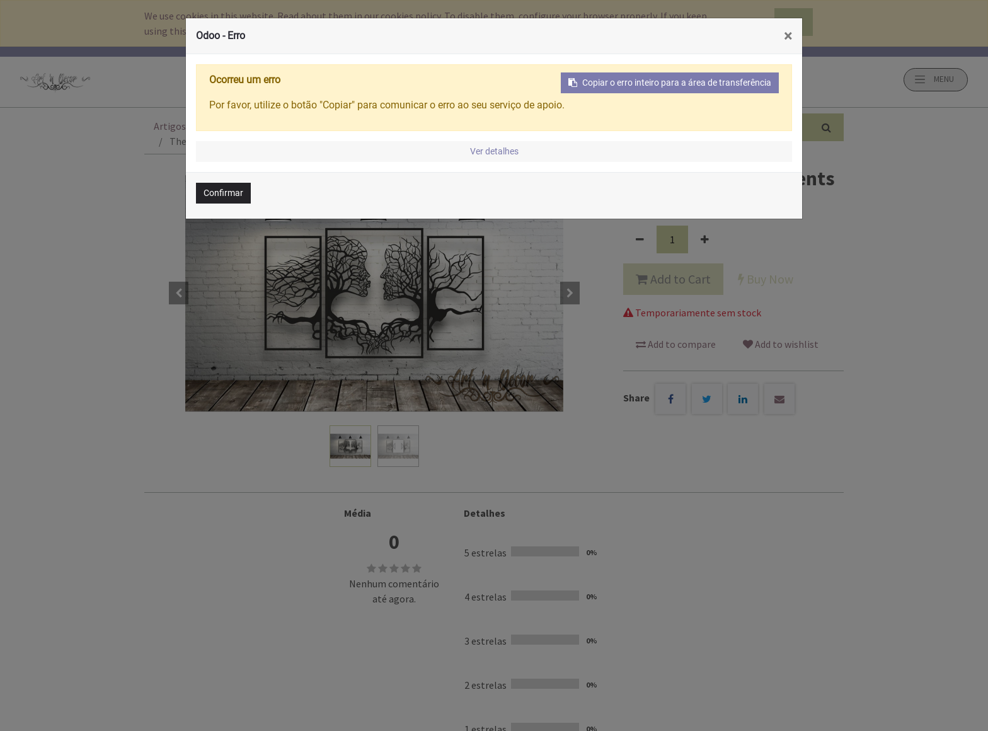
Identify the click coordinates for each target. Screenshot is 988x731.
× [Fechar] (788, 36)
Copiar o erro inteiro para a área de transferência (669, 83)
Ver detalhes (494, 151)
